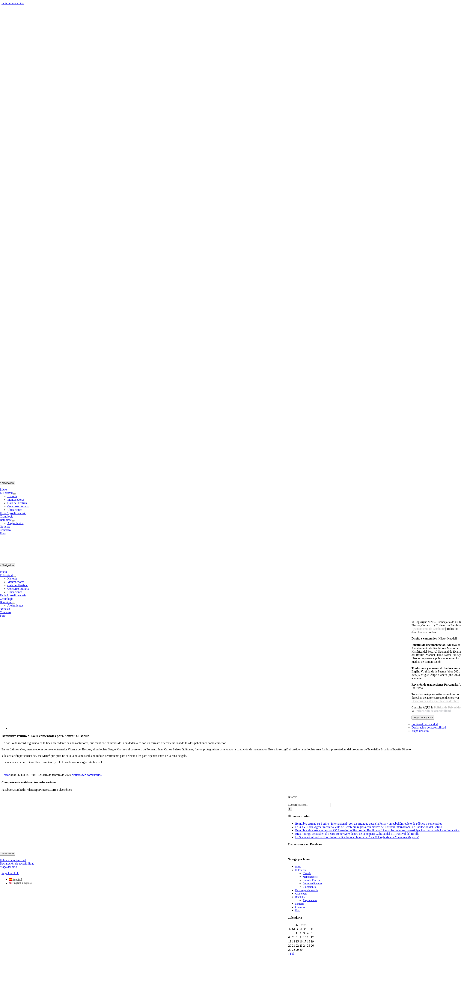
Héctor (5, 774)
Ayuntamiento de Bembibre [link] (428, 628)
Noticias (77, 774)
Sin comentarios (92, 774)
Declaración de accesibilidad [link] (433, 710)
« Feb (291, 953)
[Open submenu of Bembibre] (13, 520)
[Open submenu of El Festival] (14, 493)
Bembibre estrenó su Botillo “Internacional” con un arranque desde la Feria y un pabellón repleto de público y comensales (368, 823)
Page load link (10, 873)
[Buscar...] (314, 805)
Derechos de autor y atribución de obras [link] (435, 701)
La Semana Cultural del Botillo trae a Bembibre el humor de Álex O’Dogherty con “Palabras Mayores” (357, 837)
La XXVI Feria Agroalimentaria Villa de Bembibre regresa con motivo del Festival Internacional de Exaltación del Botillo (368, 827)
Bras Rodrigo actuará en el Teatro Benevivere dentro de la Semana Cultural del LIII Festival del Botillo (357, 833)
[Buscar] (290, 809)
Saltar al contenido (12, 3)
